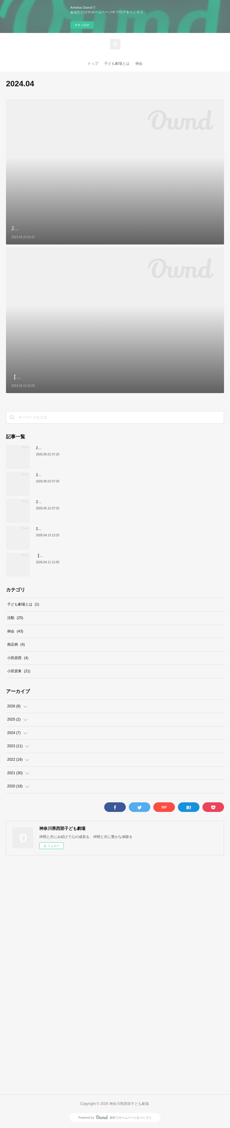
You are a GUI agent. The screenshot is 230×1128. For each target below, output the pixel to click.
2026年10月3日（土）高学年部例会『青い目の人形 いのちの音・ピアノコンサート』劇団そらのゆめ (118, 475)
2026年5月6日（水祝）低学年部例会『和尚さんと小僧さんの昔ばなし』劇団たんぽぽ (105, 529)
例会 (139, 63)
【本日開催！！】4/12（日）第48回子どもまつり (75, 556)
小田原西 (17, 658)
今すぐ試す (82, 25)
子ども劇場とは (116, 63)
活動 (15, 618)
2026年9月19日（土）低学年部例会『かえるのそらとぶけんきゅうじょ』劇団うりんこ (106, 448)
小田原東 (18, 671)
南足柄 (16, 644)
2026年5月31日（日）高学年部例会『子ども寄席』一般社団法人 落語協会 (97, 502)
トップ (92, 63)
